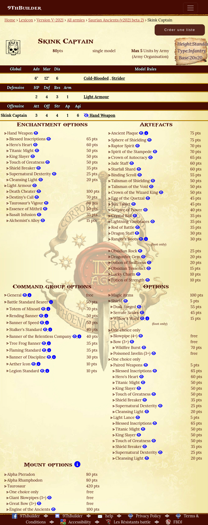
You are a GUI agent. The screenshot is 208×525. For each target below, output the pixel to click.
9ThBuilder (24, 8)
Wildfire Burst (130, 347)
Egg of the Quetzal (130, 198)
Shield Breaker (25, 167)
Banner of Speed (29, 322)
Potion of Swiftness (131, 262)
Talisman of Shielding (133, 180)
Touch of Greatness (29, 162)
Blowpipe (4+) (128, 335)
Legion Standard (29, 370)
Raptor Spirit (125, 145)
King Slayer (22, 156)
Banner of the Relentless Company (45, 336)
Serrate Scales (128, 312)
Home (10, 20)
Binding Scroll (126, 174)
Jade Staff (122, 163)
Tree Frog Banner (30, 343)
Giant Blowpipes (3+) (30, 497)
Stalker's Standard (30, 329)
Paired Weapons (130, 364)
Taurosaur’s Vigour (28, 202)
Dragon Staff (125, 233)
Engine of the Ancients (32, 509)
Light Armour (22, 185)
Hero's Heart (23, 144)
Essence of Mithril (28, 208)
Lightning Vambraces (133, 221)
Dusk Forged (127, 306)
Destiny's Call (24, 197)
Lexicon (26, 20)
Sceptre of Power (129, 209)
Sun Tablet (123, 204)
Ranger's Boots (129, 238)
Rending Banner (28, 315)
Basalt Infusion (25, 214)
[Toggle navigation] (190, 8)
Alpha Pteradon (21, 474)
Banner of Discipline (32, 357)
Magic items (122, 295)
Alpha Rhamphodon (24, 480)
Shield (119, 300)
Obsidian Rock (126, 250)
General (19, 295)
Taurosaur (16, 485)
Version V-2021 (50, 20)
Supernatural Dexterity (32, 173)
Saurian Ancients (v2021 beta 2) (116, 20)
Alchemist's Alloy (27, 220)
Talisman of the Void (132, 186)
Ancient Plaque (129, 133)
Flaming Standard (30, 350)
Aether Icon (25, 363)
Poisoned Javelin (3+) (134, 353)
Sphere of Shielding (131, 139)
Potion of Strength (130, 279)
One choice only (125, 330)
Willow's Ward (131, 318)
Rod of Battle (125, 227)
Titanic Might (24, 150)
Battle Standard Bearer (30, 301)
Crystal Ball (124, 215)
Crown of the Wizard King (137, 192)
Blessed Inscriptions (30, 138)
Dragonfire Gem (128, 256)
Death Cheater (25, 191)
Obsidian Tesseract (131, 268)
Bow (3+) (123, 341)
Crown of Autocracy (132, 157)
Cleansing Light (26, 179)
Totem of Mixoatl (29, 308)
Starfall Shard (126, 169)
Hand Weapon (22, 133)
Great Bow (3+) (25, 503)
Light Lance (126, 417)
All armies (76, 20)
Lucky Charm (125, 274)
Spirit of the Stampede (134, 151)
